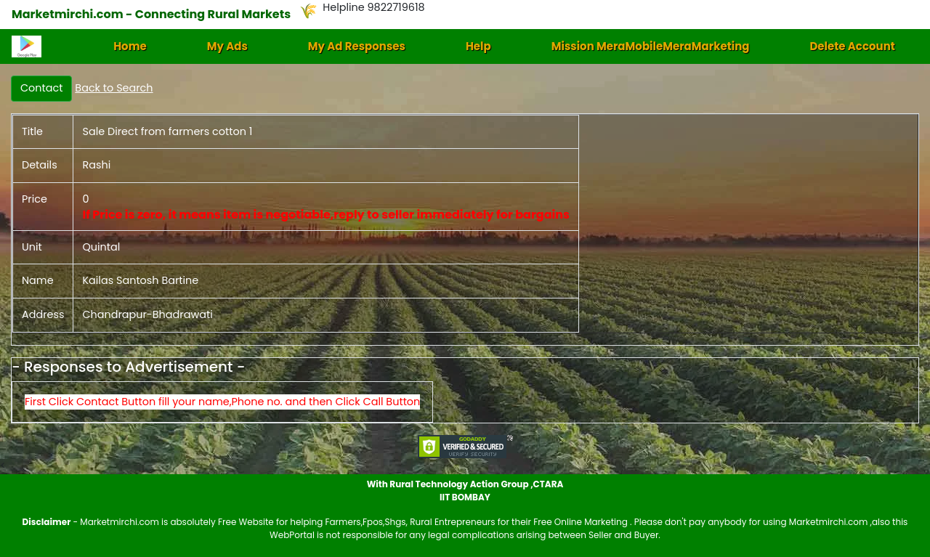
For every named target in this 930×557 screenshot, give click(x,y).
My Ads (227, 46)
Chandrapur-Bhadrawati (147, 314)
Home (130, 46)
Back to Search (114, 88)
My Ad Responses (356, 46)
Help (478, 46)
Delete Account (851, 46)
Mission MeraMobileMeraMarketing (650, 46)
